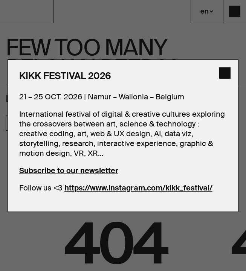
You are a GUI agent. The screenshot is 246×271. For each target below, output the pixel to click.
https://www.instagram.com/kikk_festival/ (138, 188)
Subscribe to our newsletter (68, 170)
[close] (225, 73)
